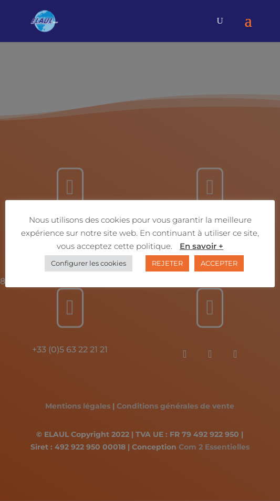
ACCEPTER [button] (219, 263)
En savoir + (201, 246)
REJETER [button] (167, 263)
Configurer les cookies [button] (88, 263)
